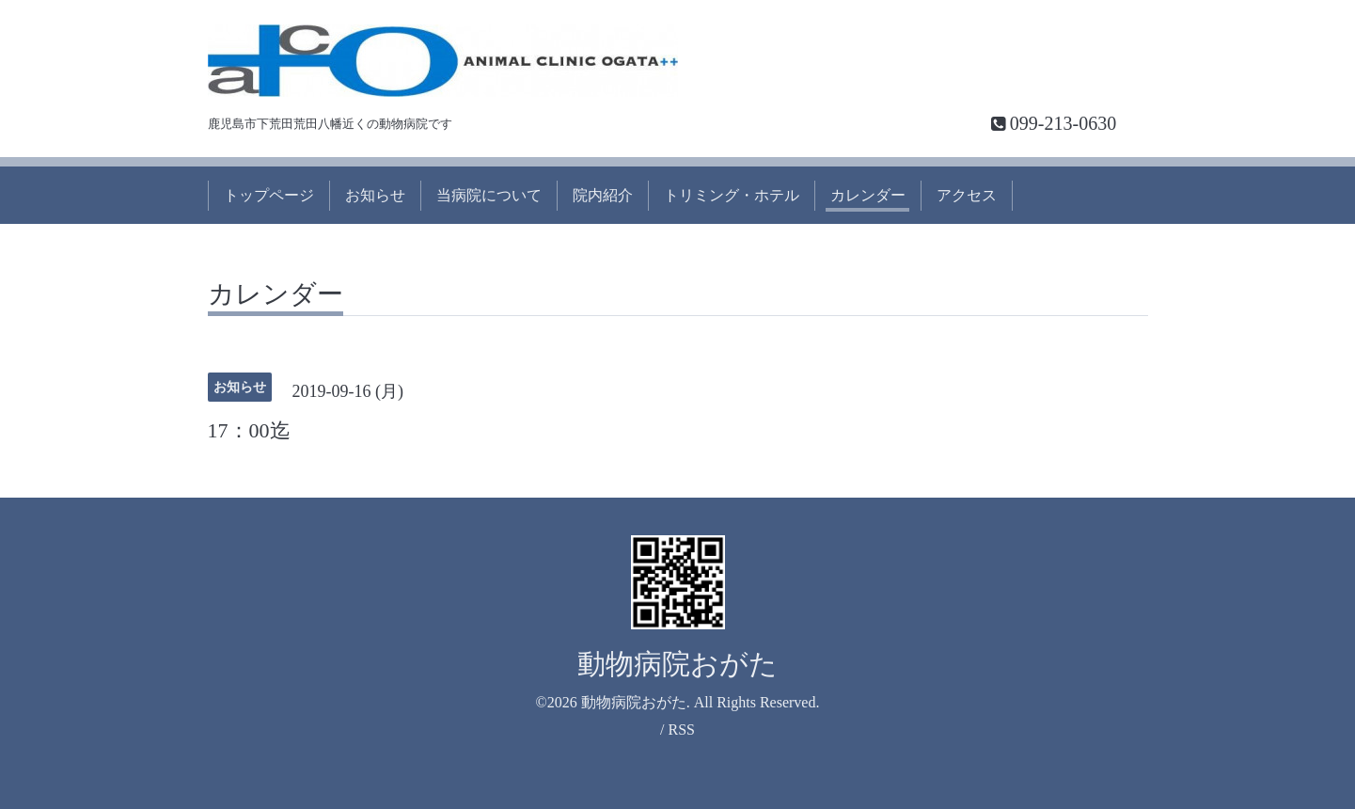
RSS (681, 730)
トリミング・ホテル (731, 195)
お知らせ (375, 195)
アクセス (967, 195)
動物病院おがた (677, 663)
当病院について (489, 195)
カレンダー (868, 195)
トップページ (269, 195)
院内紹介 (603, 195)
